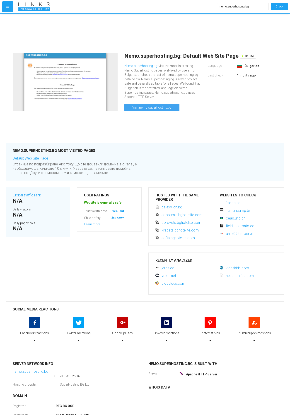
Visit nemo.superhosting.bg (152, 107)
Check (279, 6)
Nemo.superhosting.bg (140, 66)
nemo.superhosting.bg (30, 371)
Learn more (92, 224)
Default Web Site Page (30, 158)
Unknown (117, 218)
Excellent (117, 211)
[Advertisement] (116, 30)
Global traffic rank (27, 195)
